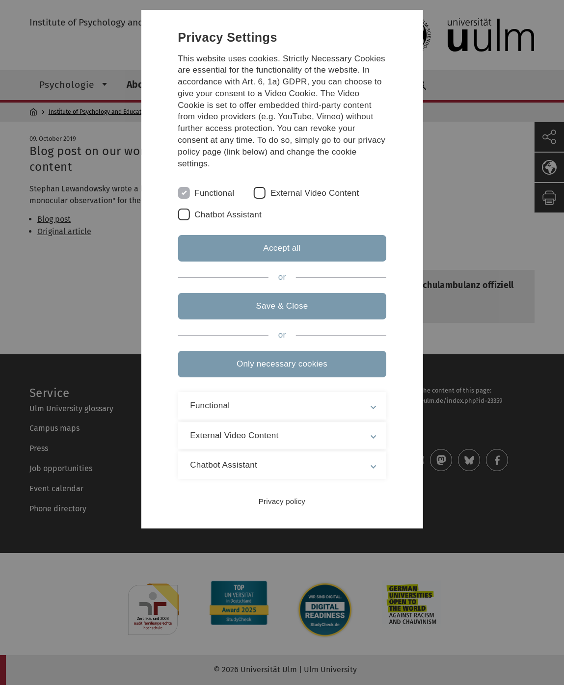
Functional (214, 193)
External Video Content (314, 193)
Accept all (281, 248)
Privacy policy (282, 501)
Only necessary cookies (282, 364)
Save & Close (282, 306)
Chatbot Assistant (228, 214)
